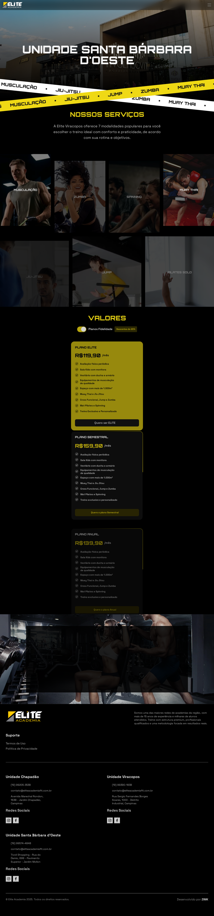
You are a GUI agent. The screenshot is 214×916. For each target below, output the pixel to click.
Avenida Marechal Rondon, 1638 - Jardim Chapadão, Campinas (27, 800)
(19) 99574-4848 (21, 843)
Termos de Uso (16, 743)
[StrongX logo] (12, 5)
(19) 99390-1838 (122, 784)
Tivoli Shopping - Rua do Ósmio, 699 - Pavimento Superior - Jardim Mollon (26, 858)
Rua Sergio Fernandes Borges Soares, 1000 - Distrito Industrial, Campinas (130, 800)
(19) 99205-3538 (21, 784)
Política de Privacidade (21, 748)
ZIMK (205, 899)
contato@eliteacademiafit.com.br (31, 790)
